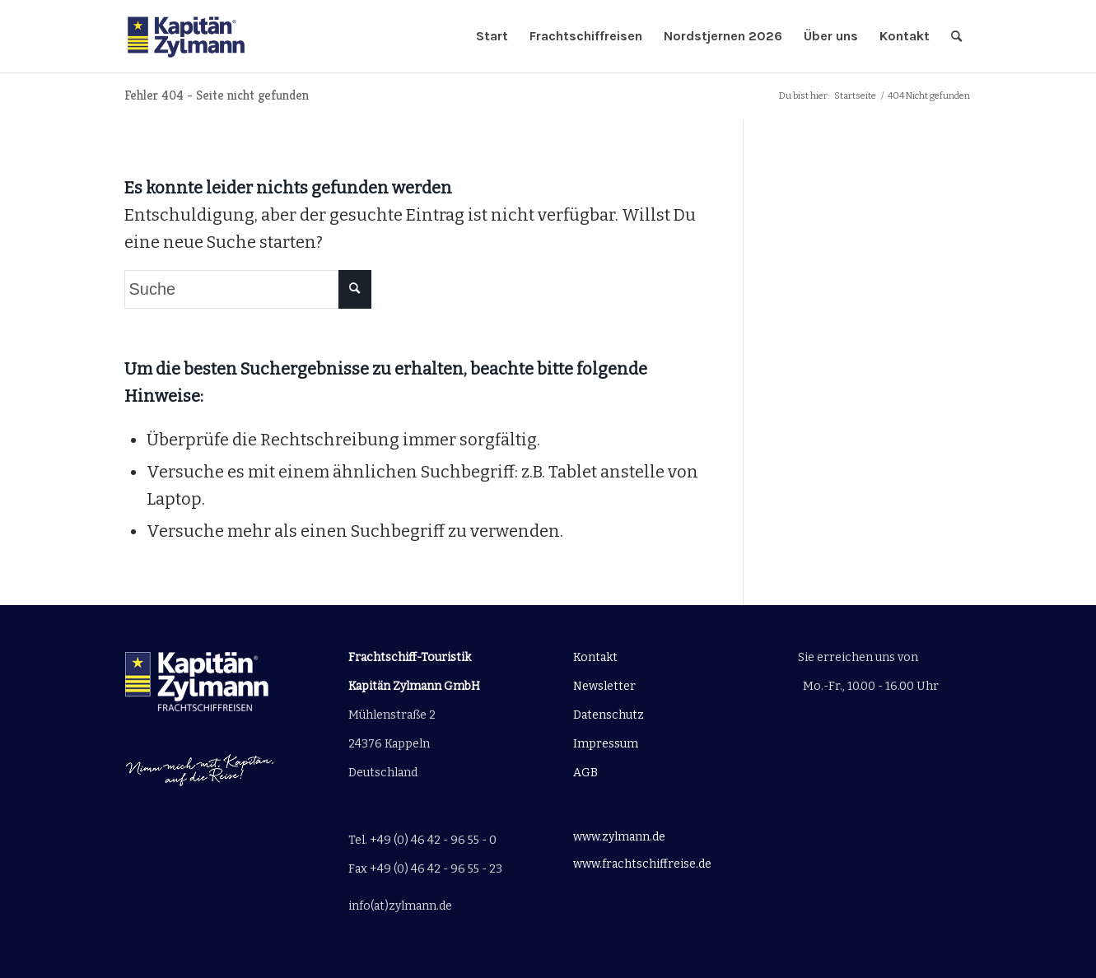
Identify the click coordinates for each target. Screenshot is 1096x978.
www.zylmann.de (619, 837)
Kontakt (595, 657)
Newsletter (604, 686)
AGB (585, 773)
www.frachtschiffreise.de (642, 864)
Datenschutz (608, 715)
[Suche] (956, 36)
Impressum (605, 744)
